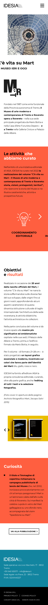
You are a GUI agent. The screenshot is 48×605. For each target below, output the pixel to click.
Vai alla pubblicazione (23, 531)
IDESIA (13, 5)
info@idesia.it (25, 571)
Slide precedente (5, 430)
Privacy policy (11, 596)
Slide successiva (9, 430)
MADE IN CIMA (34, 600)
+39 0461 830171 (11, 571)
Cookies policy (29, 596)
